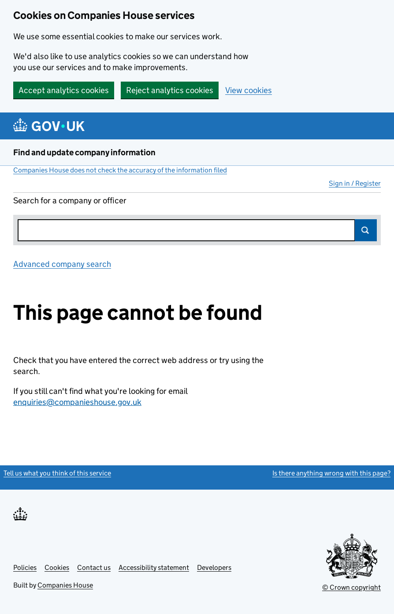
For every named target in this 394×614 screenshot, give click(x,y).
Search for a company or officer (69, 200)
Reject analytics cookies (169, 90)
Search (366, 230)
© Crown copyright (351, 587)
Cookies (57, 567)
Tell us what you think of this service (57, 473)
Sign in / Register (355, 183)
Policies (25, 567)
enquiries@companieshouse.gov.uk (77, 402)
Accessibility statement (154, 567)
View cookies (248, 90)
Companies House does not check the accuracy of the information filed (120, 170)
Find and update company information (84, 152)
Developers (214, 567)
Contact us (94, 567)
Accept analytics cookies (64, 90)
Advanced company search (62, 264)
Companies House (65, 585)
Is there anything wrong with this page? (331, 473)
